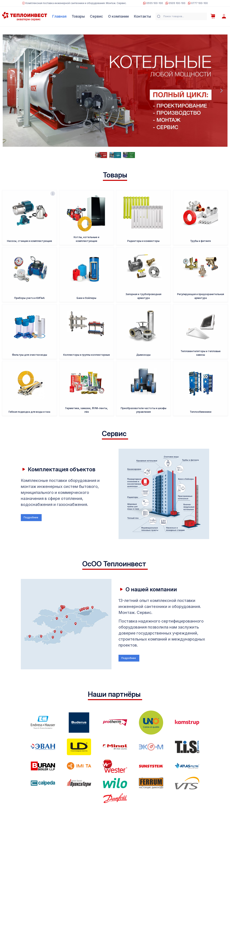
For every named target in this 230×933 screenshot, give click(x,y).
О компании (118, 16)
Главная (59, 16)
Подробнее (31, 517)
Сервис (96, 16)
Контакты (142, 16)
